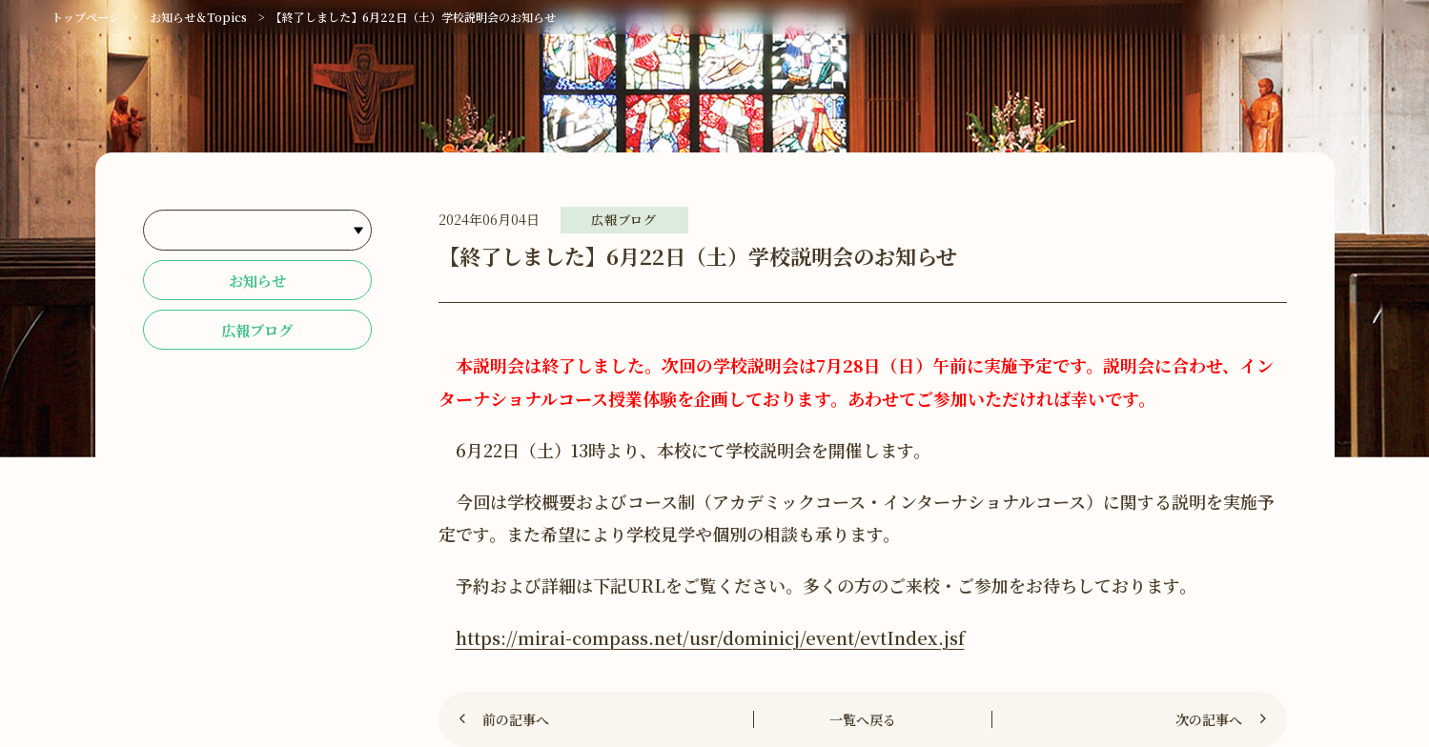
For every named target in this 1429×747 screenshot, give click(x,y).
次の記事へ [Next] (1208, 719)
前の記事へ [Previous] (515, 719)
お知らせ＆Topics (198, 17)
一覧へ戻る (862, 719)
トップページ (85, 17)
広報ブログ (257, 333)
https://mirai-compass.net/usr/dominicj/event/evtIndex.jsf (710, 637)
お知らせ (257, 282)
